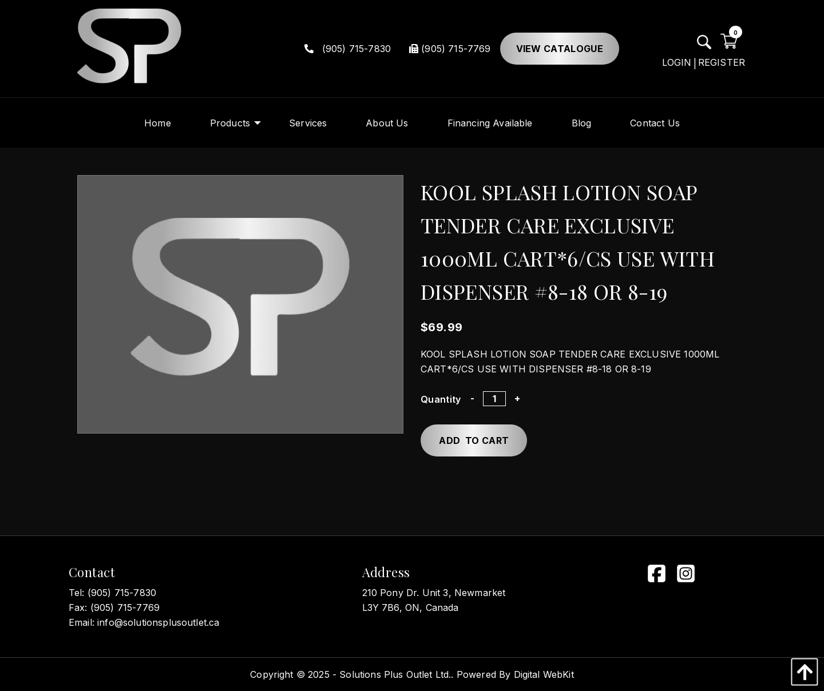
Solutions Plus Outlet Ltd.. (396, 674)
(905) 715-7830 (347, 48)
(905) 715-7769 (449, 48)
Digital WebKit (544, 674)
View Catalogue (559, 48)
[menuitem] (157, 122)
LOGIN (677, 62)
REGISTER (721, 62)
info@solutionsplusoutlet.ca (158, 622)
